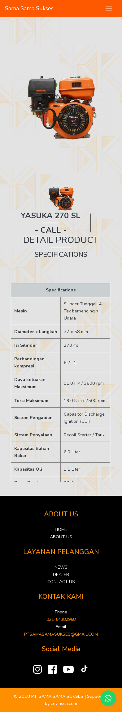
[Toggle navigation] (109, 8)
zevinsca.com (64, 703)
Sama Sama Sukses (29, 8)
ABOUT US (61, 537)
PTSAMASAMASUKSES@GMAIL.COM (61, 634)
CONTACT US (61, 582)
